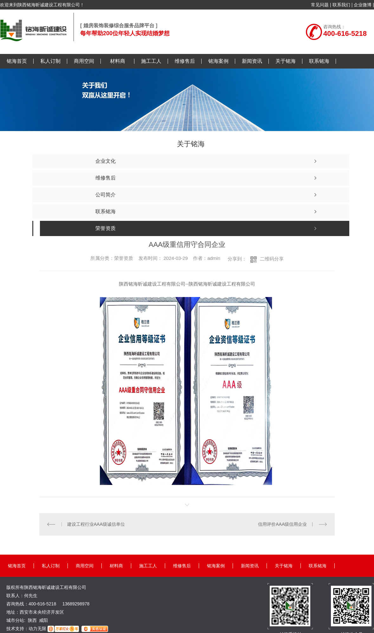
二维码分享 (272, 258)
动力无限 (37, 628)
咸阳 (43, 620)
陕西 (32, 620)
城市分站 (15, 620)
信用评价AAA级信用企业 (282, 524)
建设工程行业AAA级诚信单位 (96, 524)
